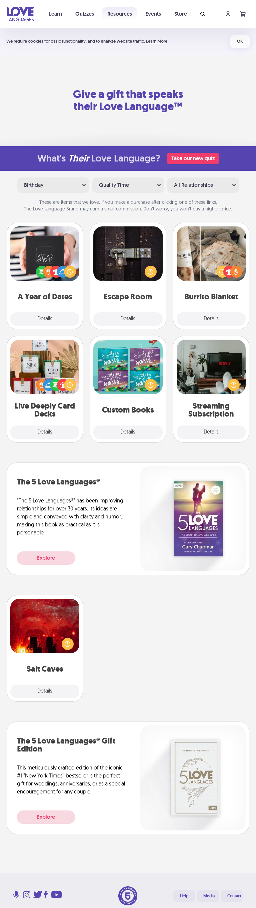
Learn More (156, 41)
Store (180, 13)
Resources (119, 13)
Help (184, 896)
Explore (46, 557)
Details (44, 319)
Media (209, 896)
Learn (55, 13)
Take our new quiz (193, 158)
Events (153, 13)
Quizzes (84, 13)
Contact (234, 896)
